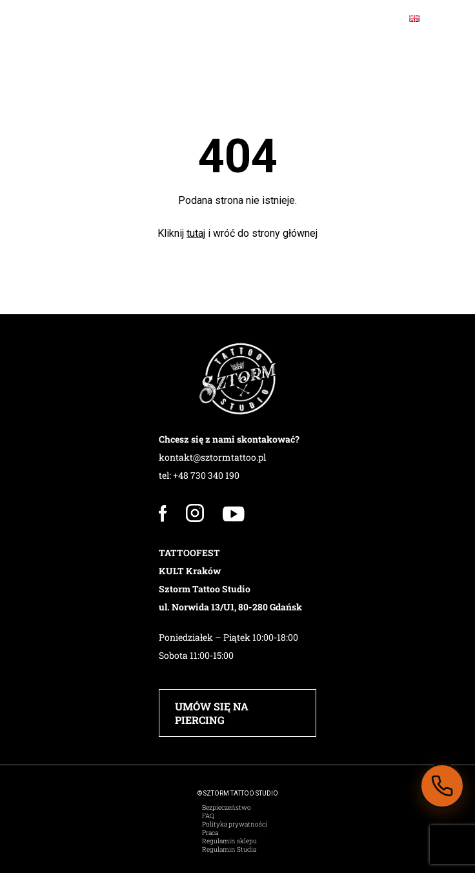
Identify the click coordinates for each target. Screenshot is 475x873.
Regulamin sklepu (229, 841)
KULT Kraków (190, 571)
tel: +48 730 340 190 (199, 475)
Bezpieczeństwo (226, 807)
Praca (210, 832)
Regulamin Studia (229, 849)
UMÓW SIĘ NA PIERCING (211, 713)
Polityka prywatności (234, 824)
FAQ (208, 816)
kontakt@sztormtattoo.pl (212, 457)
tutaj (196, 233)
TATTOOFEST (189, 553)
